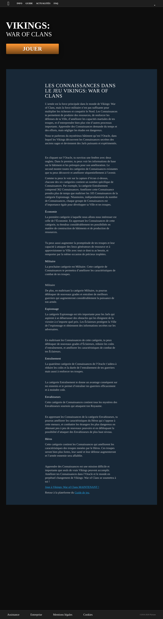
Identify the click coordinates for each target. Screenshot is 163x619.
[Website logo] (11, 3)
